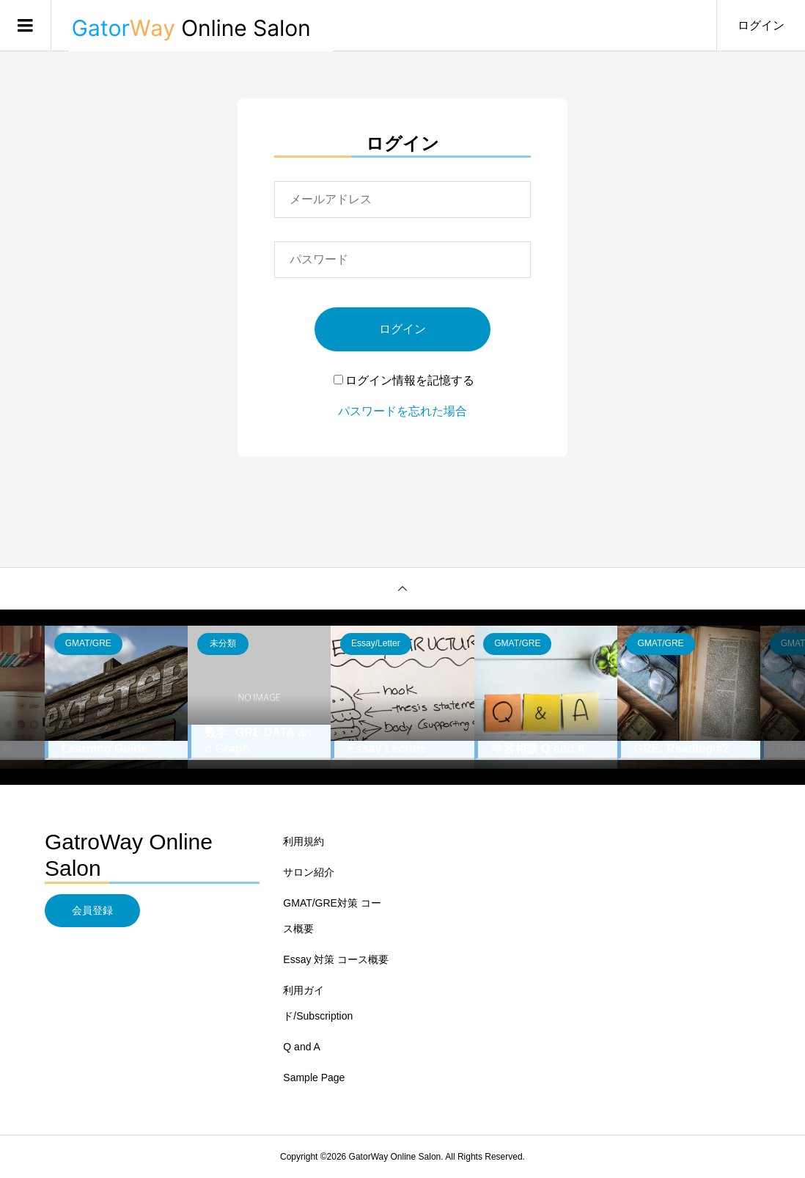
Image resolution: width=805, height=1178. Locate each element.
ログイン (761, 25)
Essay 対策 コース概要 (336, 959)
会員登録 (92, 910)
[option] (116, 697)
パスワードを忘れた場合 (402, 411)
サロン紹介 (308, 872)
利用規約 (303, 841)
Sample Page (314, 1077)
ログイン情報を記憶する (404, 380)
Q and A (301, 1047)
